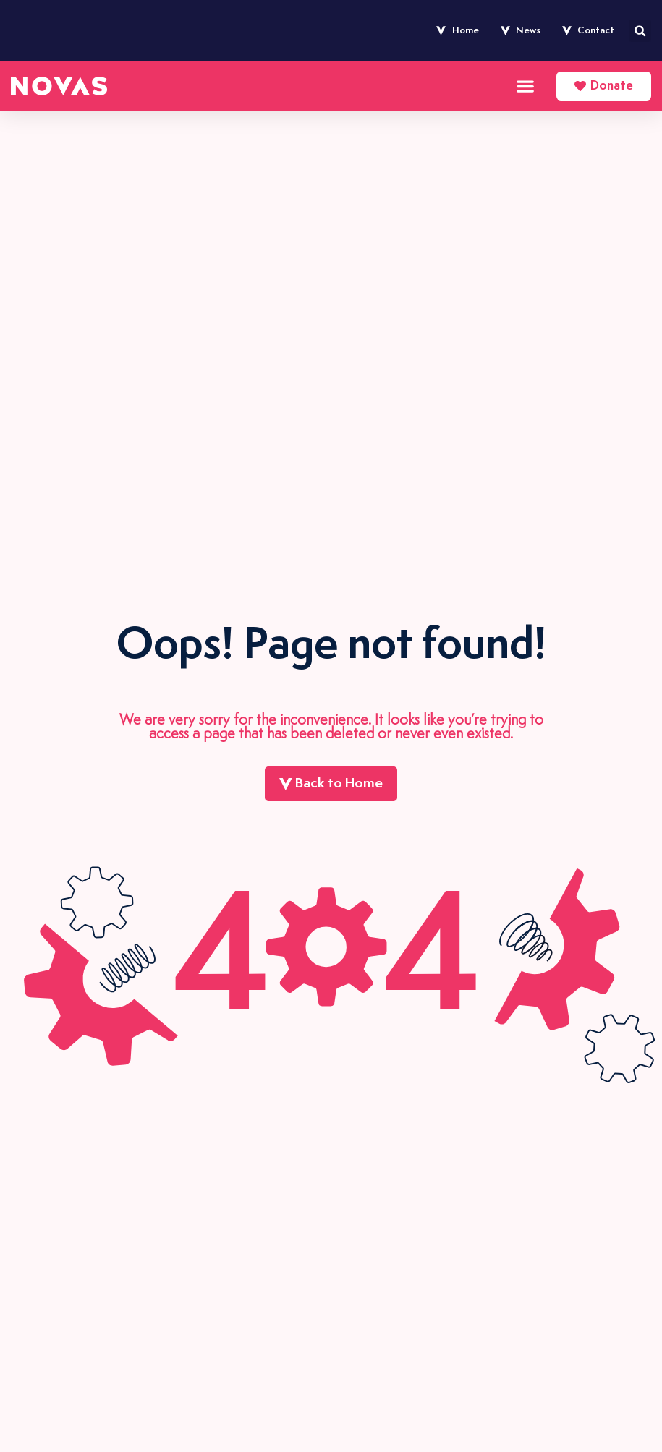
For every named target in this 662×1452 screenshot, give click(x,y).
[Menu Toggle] (525, 86)
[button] (640, 31)
